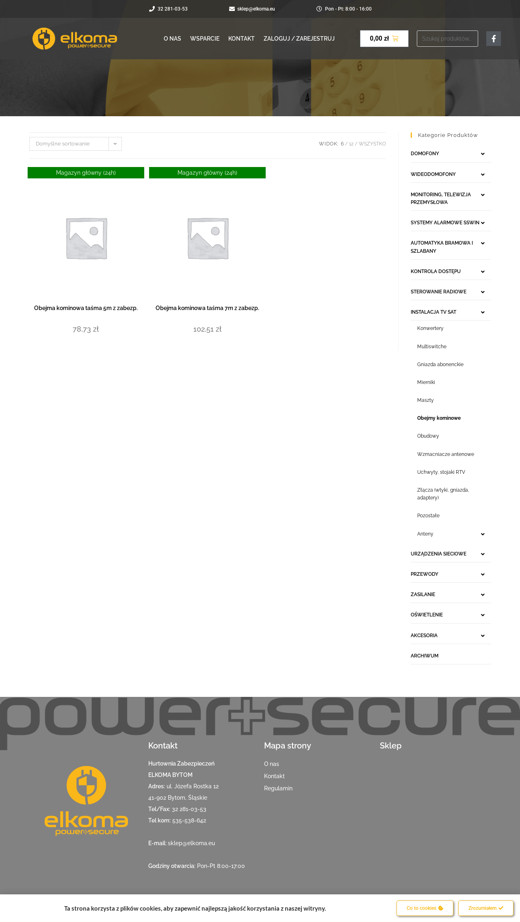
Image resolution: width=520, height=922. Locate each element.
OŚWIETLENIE (427, 615)
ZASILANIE (423, 594)
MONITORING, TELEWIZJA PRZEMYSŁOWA (441, 198)
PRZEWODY (424, 574)
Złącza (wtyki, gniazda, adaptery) (443, 494)
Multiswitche (431, 346)
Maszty (425, 400)
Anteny (425, 534)
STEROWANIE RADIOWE (438, 292)
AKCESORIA (424, 635)
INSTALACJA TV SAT (433, 312)
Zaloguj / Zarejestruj (299, 38)
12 (351, 144)
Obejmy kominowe (439, 418)
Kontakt (241, 38)
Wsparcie (204, 38)
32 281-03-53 (189, 809)
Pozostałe (428, 515)
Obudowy (428, 436)
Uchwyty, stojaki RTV (441, 472)
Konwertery (430, 328)
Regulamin (278, 788)
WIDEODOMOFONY (433, 174)
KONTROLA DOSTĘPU (436, 271)
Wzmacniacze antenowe (445, 454)
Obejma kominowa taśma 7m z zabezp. (207, 308)
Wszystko (372, 144)
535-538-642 (189, 820)
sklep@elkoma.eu (191, 843)
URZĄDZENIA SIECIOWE (438, 554)
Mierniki (426, 382)
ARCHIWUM (424, 656)
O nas (172, 38)
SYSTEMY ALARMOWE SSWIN (445, 223)
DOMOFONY (425, 153)
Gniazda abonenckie (440, 364)
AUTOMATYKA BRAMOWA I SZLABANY (442, 247)
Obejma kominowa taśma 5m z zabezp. (86, 308)
